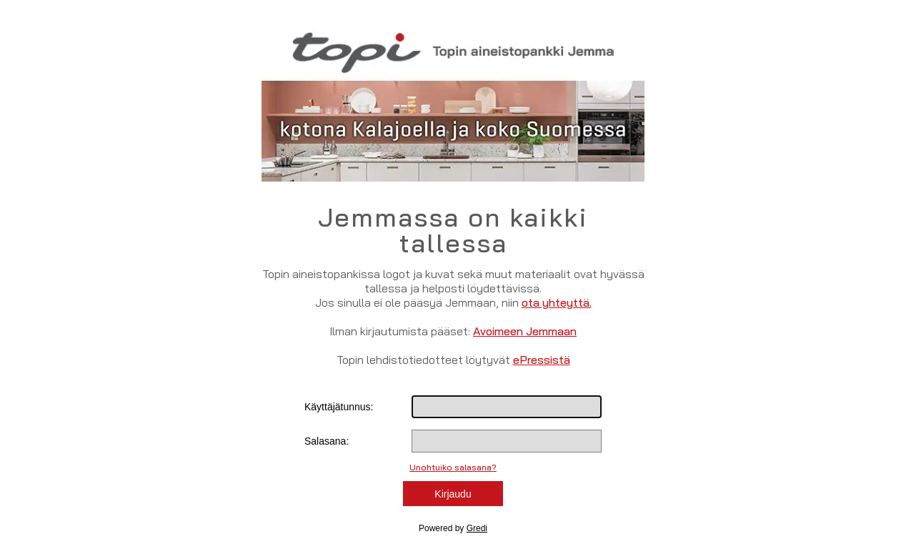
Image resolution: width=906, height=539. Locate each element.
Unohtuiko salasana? (453, 467)
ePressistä (541, 359)
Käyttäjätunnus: (339, 406)
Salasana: (326, 441)
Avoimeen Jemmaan (525, 331)
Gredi (477, 528)
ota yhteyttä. (557, 302)
